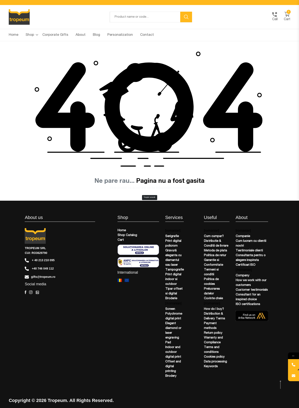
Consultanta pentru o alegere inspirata (251, 258)
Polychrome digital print (173, 316)
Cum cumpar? (214, 236)
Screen (170, 309)
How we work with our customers (251, 283)
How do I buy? (214, 309)
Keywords (211, 366)
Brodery (170, 376)
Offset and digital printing (173, 366)
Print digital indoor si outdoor (173, 279)
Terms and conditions (211, 350)
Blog (96, 35)
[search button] (186, 17)
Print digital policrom (173, 243)
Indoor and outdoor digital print (173, 352)
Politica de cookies (211, 282)
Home (13, 35)
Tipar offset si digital (174, 291)
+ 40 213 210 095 (39, 260)
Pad (168, 342)
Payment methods (210, 326)
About (81, 35)
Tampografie (174, 269)
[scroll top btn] (280, 384)
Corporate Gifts (55, 35)
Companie (243, 236)
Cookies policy (214, 357)
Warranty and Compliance (213, 340)
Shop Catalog (127, 235)
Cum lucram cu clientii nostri (251, 243)
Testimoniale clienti (249, 250)
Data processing (215, 361)
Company (242, 275)
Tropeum (57, 400)
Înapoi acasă (149, 197)
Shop (32, 35)
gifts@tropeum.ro (40, 277)
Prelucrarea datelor (212, 291)
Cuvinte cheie (213, 298)
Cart (121, 240)
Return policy (213, 333)
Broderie (171, 298)
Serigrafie (172, 236)
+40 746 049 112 (39, 269)
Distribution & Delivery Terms (214, 316)
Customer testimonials (252, 290)
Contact (147, 35)
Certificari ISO (245, 265)
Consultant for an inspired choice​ (248, 297)
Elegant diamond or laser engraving (173, 330)
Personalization (120, 35)
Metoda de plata (215, 250)
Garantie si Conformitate (213, 263)
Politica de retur (215, 255)
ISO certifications (248, 304)
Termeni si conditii (211, 272)
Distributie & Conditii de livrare (216, 243)
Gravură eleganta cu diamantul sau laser (173, 258)
